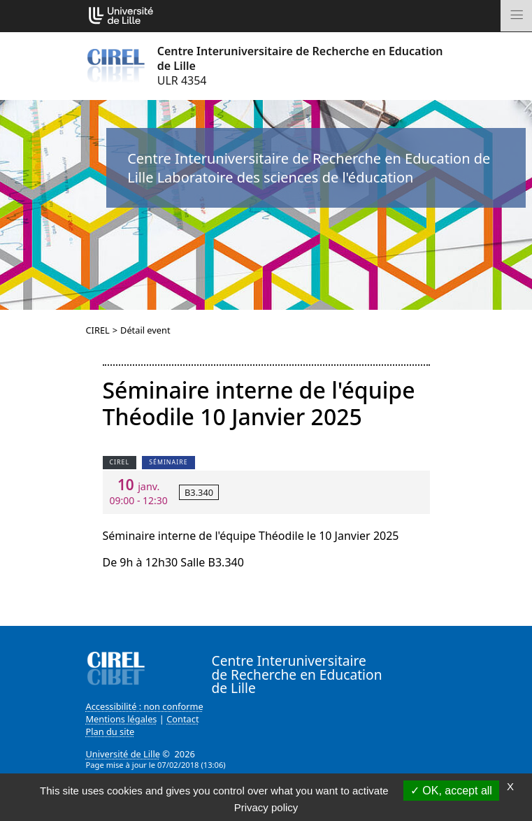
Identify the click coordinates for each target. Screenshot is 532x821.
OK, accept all (451, 791)
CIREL (98, 330)
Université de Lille (123, 754)
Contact (182, 719)
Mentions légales (121, 719)
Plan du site (110, 731)
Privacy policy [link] (266, 807)
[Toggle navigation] (516, 15)
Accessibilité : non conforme (144, 706)
